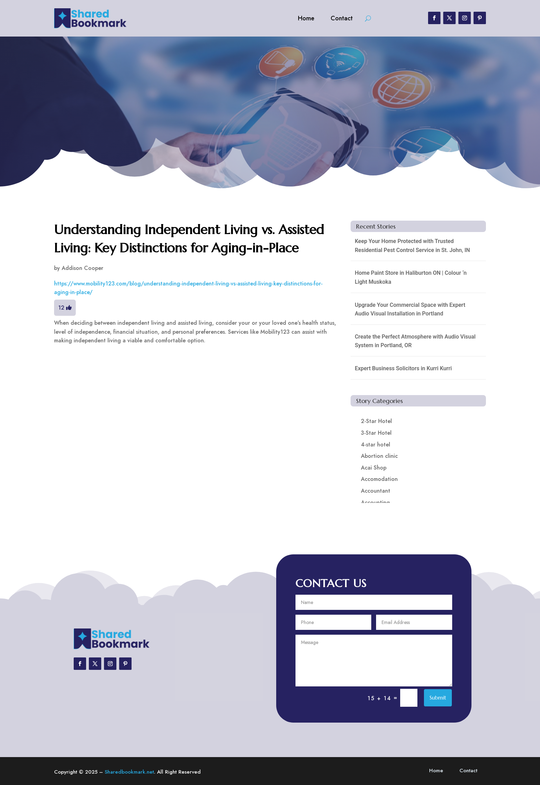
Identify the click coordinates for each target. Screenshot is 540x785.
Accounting (375, 502)
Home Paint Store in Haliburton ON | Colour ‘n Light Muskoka (411, 277)
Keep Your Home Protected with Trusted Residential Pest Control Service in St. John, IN (412, 245)
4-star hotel (375, 445)
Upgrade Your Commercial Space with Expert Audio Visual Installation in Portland (410, 309)
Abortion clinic (379, 456)
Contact (342, 18)
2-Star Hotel (376, 421)
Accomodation (379, 479)
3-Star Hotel (376, 433)
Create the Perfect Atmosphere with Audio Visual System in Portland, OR (415, 341)
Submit (437, 697)
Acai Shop (373, 468)
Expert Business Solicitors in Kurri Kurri (403, 368)
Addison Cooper (82, 268)
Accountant (375, 491)
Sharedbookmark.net (129, 772)
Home (306, 18)
